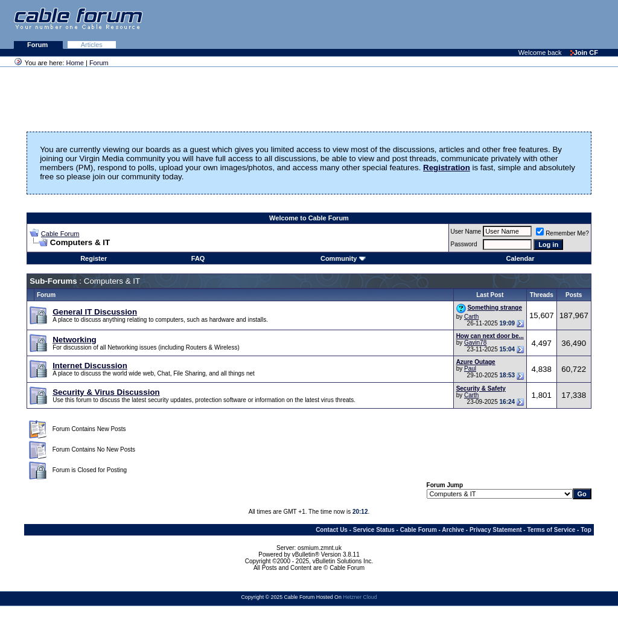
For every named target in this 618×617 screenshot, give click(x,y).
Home (75, 62)
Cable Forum (60, 233)
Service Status (374, 529)
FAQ (198, 258)
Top (586, 529)
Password (464, 244)
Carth (471, 316)
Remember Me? (562, 233)
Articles (92, 44)
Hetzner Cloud (360, 597)
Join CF (584, 52)
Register (93, 258)
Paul (470, 368)
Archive (453, 529)
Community (343, 258)
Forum (38, 44)
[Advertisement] (471, 24)
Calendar (520, 258)
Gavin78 (475, 342)
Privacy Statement (496, 529)
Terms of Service (551, 529)
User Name (466, 231)
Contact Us (332, 529)
